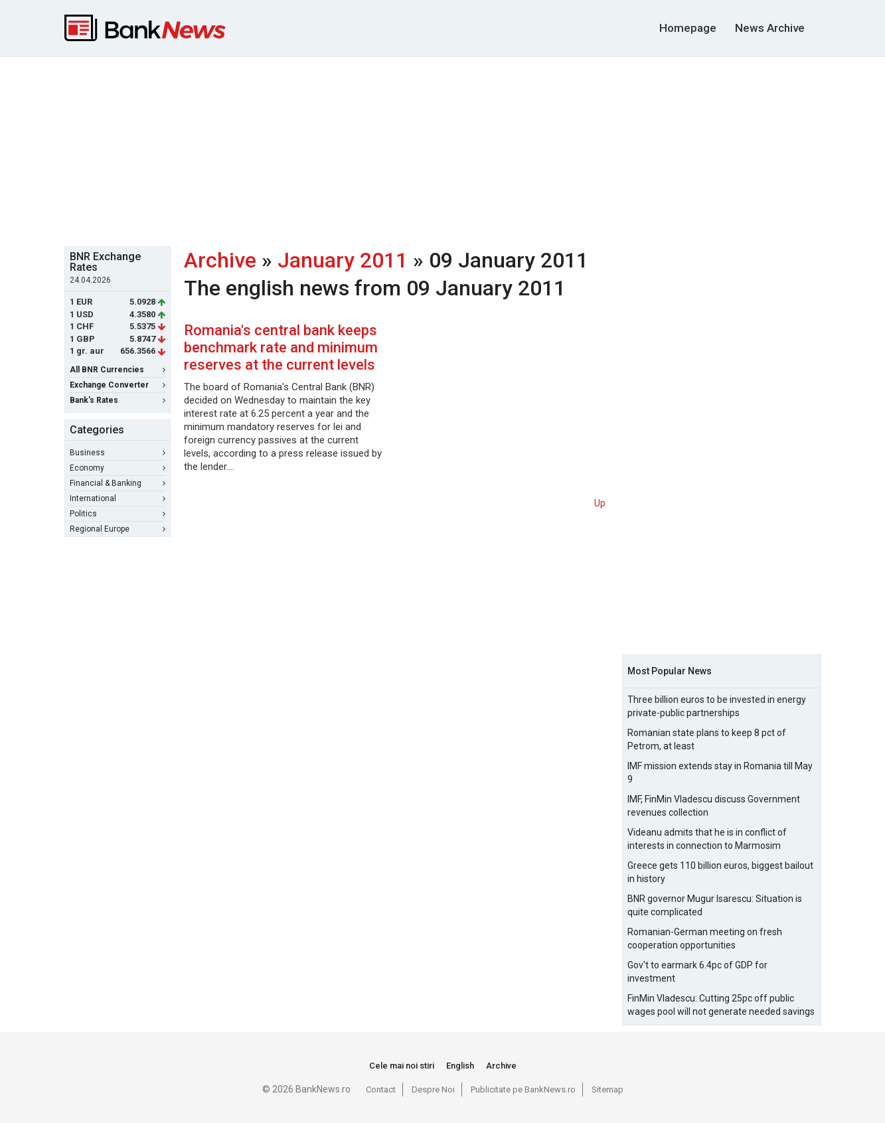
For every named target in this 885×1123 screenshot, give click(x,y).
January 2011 (343, 260)
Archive (220, 260)
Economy (117, 468)
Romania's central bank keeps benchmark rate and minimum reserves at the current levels (281, 347)
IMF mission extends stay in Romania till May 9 (720, 773)
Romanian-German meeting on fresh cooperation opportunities (704, 938)
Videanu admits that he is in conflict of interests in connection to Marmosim (707, 839)
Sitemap (607, 1089)
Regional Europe (117, 529)
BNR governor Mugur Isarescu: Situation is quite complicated (714, 905)
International (117, 498)
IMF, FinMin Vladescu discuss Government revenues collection (713, 806)
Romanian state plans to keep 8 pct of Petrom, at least (706, 739)
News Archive (770, 28)
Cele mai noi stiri (401, 1066)
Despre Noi (433, 1089)
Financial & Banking (117, 483)
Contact (381, 1089)
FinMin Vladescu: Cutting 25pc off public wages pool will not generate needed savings (721, 1005)
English (460, 1066)
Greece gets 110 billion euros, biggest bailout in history (720, 872)
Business (117, 452)
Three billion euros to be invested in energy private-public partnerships (716, 706)
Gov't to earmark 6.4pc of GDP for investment (697, 972)
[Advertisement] (443, 150)
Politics (117, 513)
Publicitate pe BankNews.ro (523, 1089)
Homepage (687, 28)
